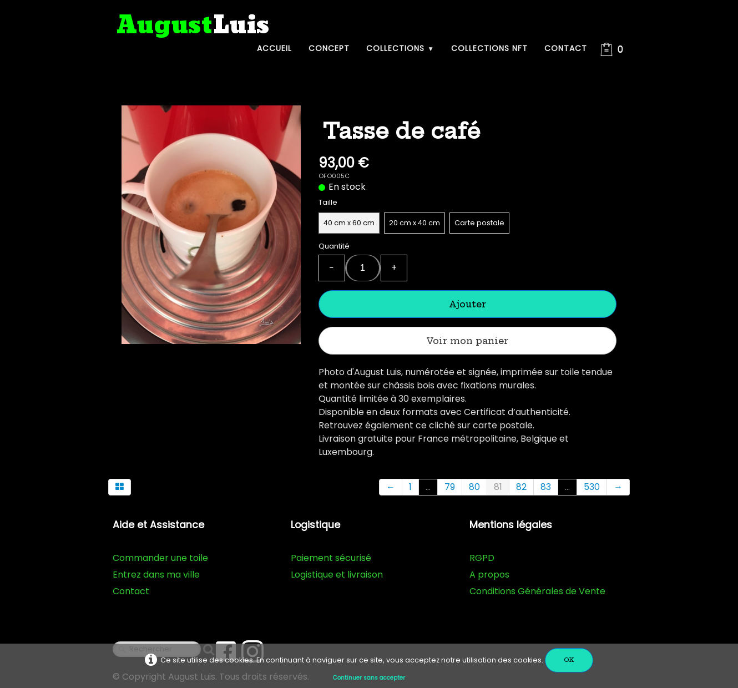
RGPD (481, 558)
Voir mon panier (467, 340)
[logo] (193, 25)
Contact (565, 48)
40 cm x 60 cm (349, 222)
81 (498, 486)
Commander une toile (160, 558)
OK (569, 660)
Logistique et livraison (337, 574)
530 (592, 486)
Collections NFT (489, 48)
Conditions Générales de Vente (537, 591)
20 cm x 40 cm (414, 222)
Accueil (274, 48)
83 (545, 486)
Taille (328, 202)
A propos (489, 574)
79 (449, 486)
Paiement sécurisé (331, 558)
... (428, 486)
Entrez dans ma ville (156, 574)
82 (521, 486)
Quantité (334, 246)
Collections (400, 48)
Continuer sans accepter (369, 678)
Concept (329, 48)
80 (474, 486)
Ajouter (467, 304)
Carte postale (479, 222)
